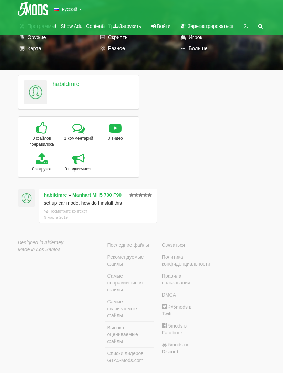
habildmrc (65, 84)
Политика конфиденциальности (185, 260)
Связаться (173, 245)
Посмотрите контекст (65, 211)
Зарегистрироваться (207, 26)
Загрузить (127, 26)
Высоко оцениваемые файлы (122, 334)
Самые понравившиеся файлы (125, 282)
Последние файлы (128, 245)
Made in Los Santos (39, 249)
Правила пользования (176, 279)
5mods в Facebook (174, 329)
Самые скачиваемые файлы (122, 308)
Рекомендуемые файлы (125, 260)
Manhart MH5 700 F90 (97, 195)
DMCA (169, 295)
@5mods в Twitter (176, 310)
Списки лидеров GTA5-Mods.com (125, 357)
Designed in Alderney (41, 242)
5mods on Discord (175, 348)
